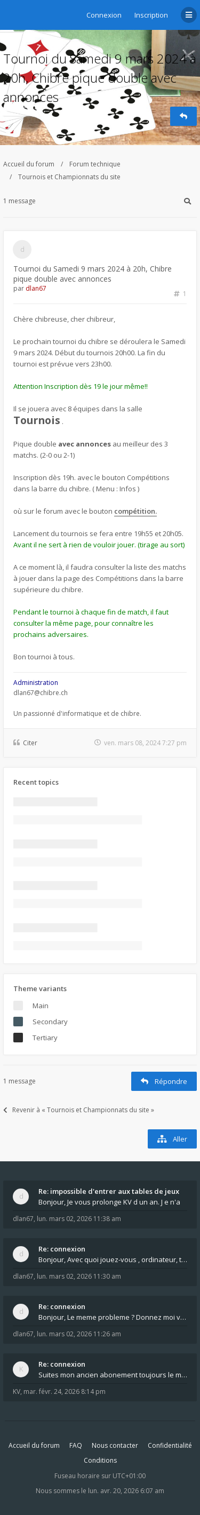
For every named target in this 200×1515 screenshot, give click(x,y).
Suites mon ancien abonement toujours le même (112, 1375)
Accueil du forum (28, 164)
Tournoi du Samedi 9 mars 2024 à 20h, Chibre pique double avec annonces (99, 78)
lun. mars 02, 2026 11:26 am (79, 1333)
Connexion (104, 15)
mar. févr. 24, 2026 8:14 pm (64, 1391)
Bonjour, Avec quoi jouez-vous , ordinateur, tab (112, 1259)
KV (16, 1391)
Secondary (50, 1021)
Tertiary (45, 1037)
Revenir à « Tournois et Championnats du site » (78, 1109)
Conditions (100, 1460)
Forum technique (95, 164)
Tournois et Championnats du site (69, 176)
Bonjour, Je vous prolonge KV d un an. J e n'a (109, 1202)
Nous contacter (115, 1445)
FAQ (75, 1445)
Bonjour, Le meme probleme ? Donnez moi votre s (112, 1317)
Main (41, 1005)
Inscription (151, 15)
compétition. (135, 511)
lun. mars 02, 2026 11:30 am (79, 1276)
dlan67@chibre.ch (40, 692)
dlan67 (36, 288)
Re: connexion (61, 1249)
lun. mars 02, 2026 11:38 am (79, 1218)
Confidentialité (170, 1445)
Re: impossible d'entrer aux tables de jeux (108, 1191)
